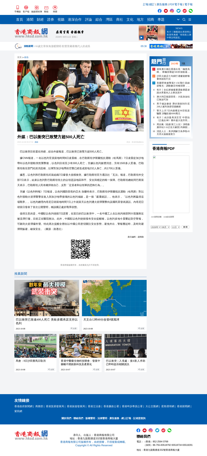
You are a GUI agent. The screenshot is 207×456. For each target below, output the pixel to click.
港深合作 (75, 19)
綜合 (98, 19)
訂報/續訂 (149, 4)
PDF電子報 (176, 4)
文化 (129, 19)
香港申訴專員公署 (132, 406)
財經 (40, 19)
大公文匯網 (151, 406)
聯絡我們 (78, 418)
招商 (150, 19)
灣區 (109, 19)
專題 (161, 19)
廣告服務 (162, 4)
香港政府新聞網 (23, 406)
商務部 (39, 406)
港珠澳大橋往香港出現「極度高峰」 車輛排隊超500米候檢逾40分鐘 (173, 70)
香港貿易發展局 (55, 406)
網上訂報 (126, 418)
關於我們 (66, 418)
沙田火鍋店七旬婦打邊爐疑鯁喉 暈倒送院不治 (173, 77)
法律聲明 (102, 418)
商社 (119, 19)
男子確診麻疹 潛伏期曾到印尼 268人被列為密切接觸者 (173, 105)
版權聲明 (90, 418)
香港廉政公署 (111, 406)
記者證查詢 (139, 418)
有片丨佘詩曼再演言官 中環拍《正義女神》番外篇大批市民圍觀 (173, 119)
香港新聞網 (183, 406)
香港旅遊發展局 (76, 406)
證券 (50, 19)
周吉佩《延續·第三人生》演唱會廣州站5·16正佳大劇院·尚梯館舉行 (173, 126)
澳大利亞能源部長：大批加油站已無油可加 (173, 98)
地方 (140, 19)
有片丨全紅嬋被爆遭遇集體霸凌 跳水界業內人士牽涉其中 (173, 91)
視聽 (60, 19)
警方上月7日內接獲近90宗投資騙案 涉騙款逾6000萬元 (173, 112)
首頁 (19, 19)
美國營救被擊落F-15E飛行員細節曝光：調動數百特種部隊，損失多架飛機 (173, 84)
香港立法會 (94, 406)
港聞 (29, 19)
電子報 (188, 4)
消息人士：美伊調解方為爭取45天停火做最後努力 (173, 132)
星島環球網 (167, 406)
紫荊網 (18, 411)
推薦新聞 (20, 273)
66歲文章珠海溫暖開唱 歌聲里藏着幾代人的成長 (91, 46)
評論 (88, 19)
